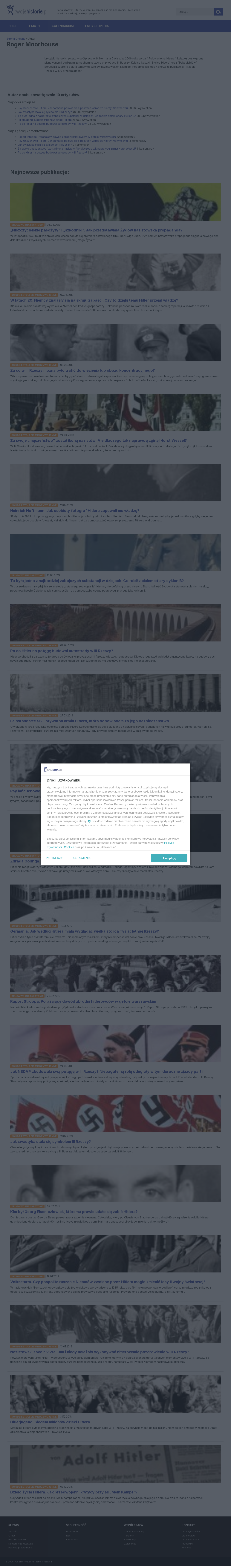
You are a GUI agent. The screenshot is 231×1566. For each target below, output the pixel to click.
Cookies (69, 846)
